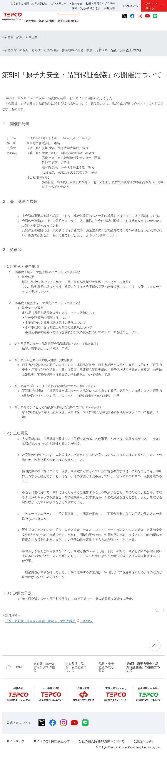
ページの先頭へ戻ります (154, 645)
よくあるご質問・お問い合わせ (28, 3)
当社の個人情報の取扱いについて (101, 741)
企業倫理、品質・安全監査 (19, 37)
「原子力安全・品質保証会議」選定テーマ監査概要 (49, 621)
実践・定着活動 (97, 50)
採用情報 (109, 8)
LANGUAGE (131, 6)
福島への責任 (47, 20)
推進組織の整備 (72, 50)
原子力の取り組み (68, 20)
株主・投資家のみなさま (86, 8)
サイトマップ (16, 741)
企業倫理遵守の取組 (14, 50)
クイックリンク (151, 6)
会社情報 (30, 20)
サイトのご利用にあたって (51, 741)
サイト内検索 (162, 16)
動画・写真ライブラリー (100, 3)
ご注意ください (143, 741)
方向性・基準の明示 (45, 50)
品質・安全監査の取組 (126, 50)
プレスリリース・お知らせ (66, 3)
